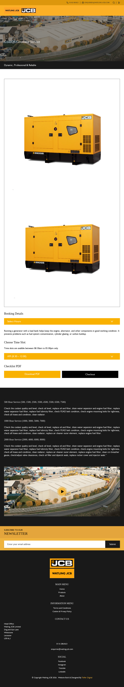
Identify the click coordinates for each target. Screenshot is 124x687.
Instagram (62, 665)
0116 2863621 (62, 644)
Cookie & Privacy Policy (62, 611)
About (62, 596)
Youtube (62, 668)
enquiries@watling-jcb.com (97, 2)
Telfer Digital (87, 677)
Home (62, 589)
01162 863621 (74, 2)
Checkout (90, 374)
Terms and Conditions (62, 608)
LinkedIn (62, 672)
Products (62, 592)
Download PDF (32, 374)
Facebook (62, 661)
